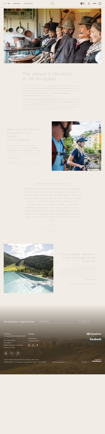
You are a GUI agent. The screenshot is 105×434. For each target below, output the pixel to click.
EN (9, 3)
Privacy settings (25, 360)
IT (6, 3)
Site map (35, 360)
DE (4, 3)
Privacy (17, 360)
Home (6, 360)
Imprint (11, 360)
